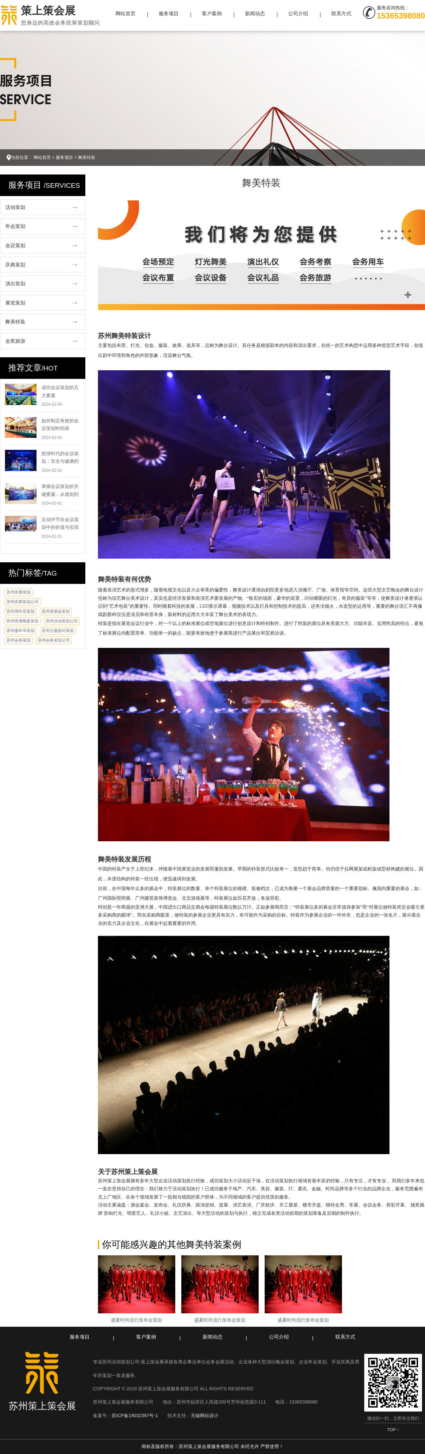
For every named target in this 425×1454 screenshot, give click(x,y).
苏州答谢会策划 (56, 611)
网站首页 (125, 13)
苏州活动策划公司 (62, 621)
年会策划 (15, 226)
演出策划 (15, 283)
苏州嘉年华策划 (21, 630)
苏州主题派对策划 (58, 630)
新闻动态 (255, 13)
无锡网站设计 (204, 1415)
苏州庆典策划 (19, 592)
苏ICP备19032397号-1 (135, 1415)
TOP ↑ (393, 1429)
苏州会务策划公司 (54, 640)
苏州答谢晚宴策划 (23, 621)
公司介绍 (298, 13)
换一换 (72, 594)
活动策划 (15, 207)
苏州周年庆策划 (21, 611)
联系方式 (341, 13)
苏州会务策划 (19, 640)
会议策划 (15, 245)
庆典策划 (15, 264)
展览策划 (15, 303)
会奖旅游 (15, 341)
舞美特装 (86, 157)
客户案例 (212, 13)
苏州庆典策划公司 (23, 601)
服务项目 (169, 13)
